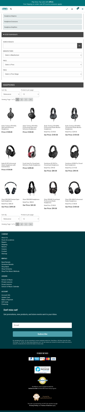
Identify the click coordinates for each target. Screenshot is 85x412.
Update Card (6, 297)
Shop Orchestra (7, 269)
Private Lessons (7, 282)
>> (31, 99)
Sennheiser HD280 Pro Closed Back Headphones (73, 164)
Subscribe (42, 334)
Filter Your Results (10, 34)
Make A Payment (7, 300)
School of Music (7, 280)
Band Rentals (6, 262)
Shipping (4, 244)
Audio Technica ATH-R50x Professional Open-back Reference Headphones (30, 127)
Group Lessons (7, 284)
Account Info (6, 295)
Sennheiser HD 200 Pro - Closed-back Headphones (51, 164)
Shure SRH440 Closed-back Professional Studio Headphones (52, 201)
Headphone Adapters (10, 16)
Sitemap (4, 254)
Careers (4, 249)
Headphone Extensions (11, 22)
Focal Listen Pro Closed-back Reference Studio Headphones (31, 164)
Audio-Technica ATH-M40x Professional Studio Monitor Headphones (52, 127)
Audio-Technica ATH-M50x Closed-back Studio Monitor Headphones (73, 127)
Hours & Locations (8, 240)
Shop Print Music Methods (10, 271)
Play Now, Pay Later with (42, 2)
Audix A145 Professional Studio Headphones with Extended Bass (9, 165)
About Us (5, 238)
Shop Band (5, 267)
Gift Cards (5, 302)
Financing (5, 304)
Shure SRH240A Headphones (31, 199)
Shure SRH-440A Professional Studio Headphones (74, 200)
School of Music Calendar (10, 286)
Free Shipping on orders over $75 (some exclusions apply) (42, 4)
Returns (4, 247)
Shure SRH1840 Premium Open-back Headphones (11, 200)
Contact (4, 251)
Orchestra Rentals (8, 264)
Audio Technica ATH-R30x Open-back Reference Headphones (9, 127)
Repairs (4, 242)
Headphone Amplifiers (10, 27)
